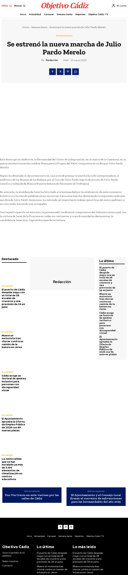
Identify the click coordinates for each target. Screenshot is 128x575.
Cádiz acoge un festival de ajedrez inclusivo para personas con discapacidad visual (13, 371)
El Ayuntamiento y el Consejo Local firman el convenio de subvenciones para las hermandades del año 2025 (96, 475)
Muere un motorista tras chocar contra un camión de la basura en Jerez (13, 334)
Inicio (25, 27)
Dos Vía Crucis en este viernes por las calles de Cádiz (32, 473)
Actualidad (7, 286)
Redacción (52, 60)
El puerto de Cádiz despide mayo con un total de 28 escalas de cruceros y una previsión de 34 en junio (14, 296)
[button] (20, 5)
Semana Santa (39, 27)
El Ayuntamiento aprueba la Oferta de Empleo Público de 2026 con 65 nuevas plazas (14, 409)
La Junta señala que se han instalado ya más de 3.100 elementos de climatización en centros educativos (13, 449)
